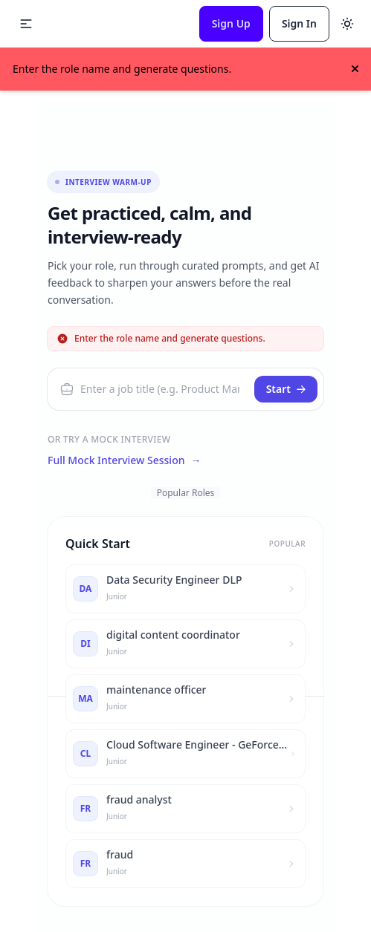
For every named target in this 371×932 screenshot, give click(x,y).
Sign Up (231, 23)
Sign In (299, 23)
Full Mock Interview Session (124, 460)
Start (286, 389)
